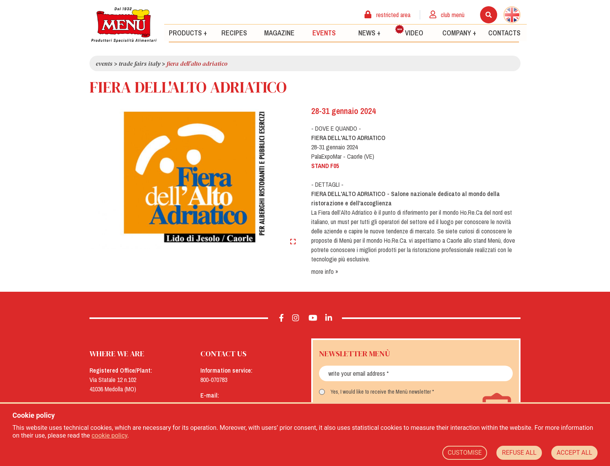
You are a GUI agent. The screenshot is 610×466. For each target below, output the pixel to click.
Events (324, 32)
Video (409, 30)
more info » (324, 271)
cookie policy (109, 435)
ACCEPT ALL (574, 452)
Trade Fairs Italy (139, 63)
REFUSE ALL (519, 452)
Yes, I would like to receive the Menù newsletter (381, 391)
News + (369, 32)
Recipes (234, 32)
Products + (188, 32)
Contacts (504, 32)
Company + (459, 32)
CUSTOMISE (465, 452)
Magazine (279, 32)
